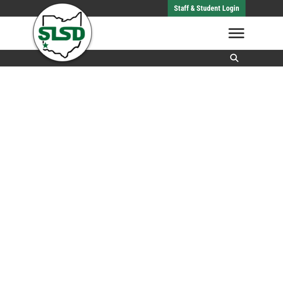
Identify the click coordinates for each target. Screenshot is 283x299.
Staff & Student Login (206, 8)
